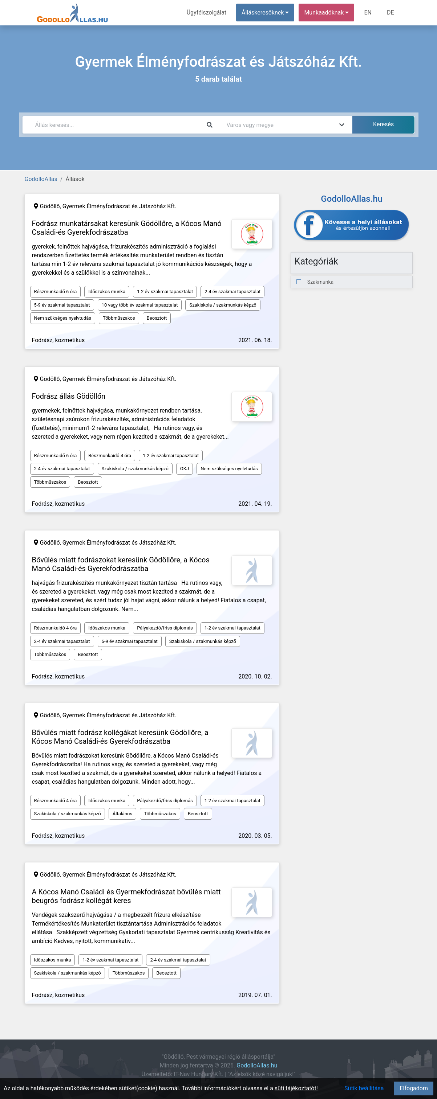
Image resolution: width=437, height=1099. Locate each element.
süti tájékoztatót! (296, 1088)
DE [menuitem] (390, 12)
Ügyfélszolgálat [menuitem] (206, 12)
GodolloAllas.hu (256, 1065)
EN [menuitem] (368, 12)
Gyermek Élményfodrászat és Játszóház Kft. (119, 206)
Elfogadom (414, 1088)
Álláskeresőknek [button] (265, 12)
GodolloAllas (41, 179)
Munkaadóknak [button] (326, 12)
